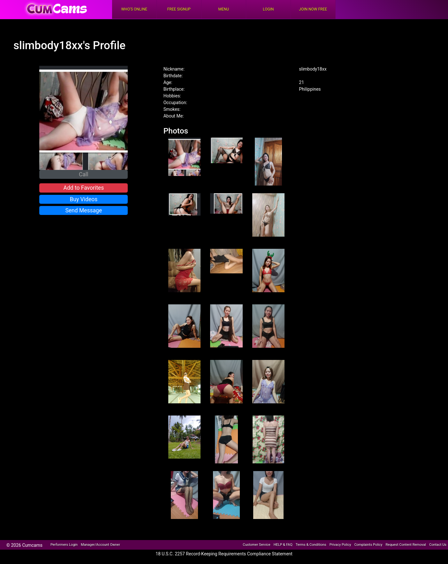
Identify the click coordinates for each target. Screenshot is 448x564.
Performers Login (64, 545)
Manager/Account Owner (100, 545)
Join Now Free (313, 9)
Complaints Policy (368, 545)
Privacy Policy (340, 545)
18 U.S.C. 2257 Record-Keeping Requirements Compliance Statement (224, 553)
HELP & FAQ (283, 545)
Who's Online (134, 9)
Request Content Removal (406, 545)
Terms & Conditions (311, 545)
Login (268, 9)
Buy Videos (83, 199)
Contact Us (437, 545)
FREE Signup (179, 9)
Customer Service (256, 545)
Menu (223, 9)
